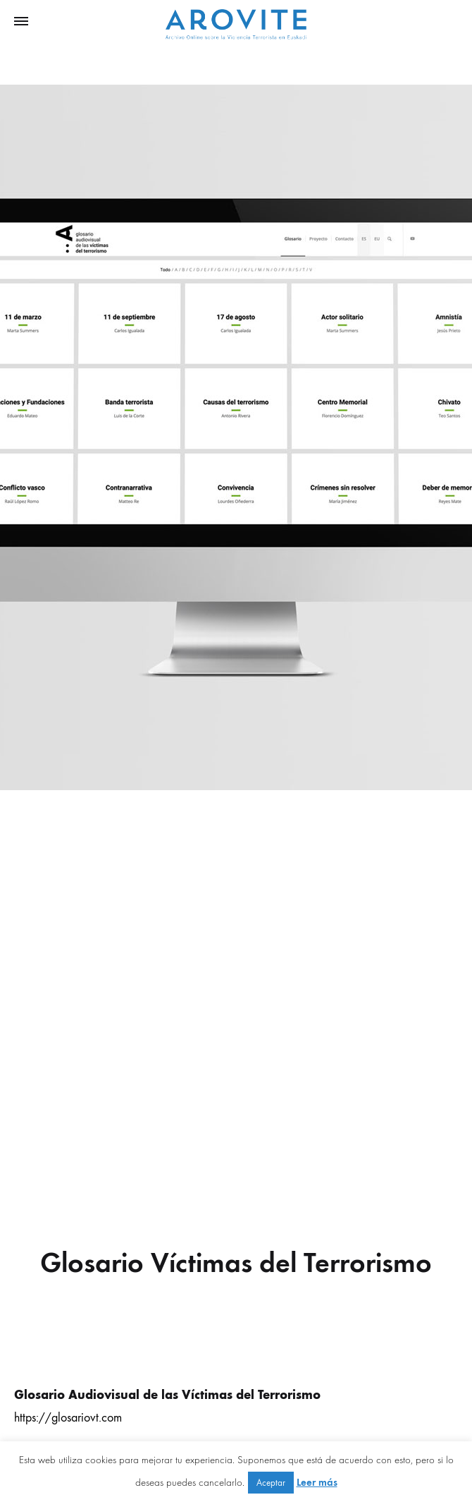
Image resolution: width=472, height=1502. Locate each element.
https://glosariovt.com (68, 1417)
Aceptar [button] (270, 1482)
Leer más (317, 1482)
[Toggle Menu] (21, 22)
